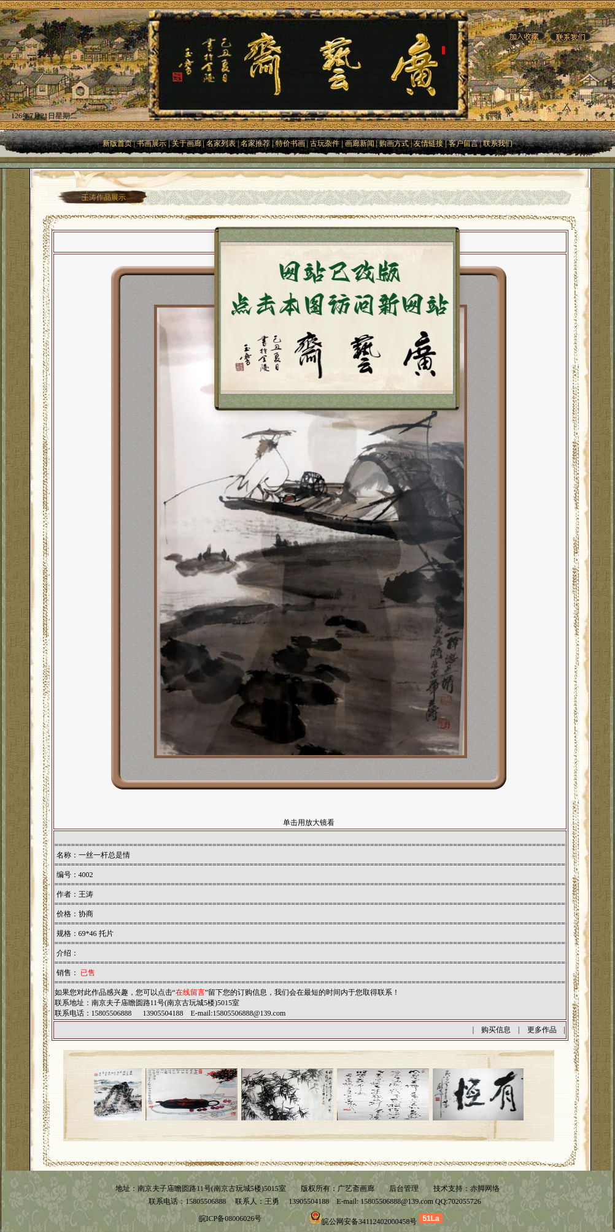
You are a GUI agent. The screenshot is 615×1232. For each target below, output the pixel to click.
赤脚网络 (485, 1188)
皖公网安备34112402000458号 (369, 1221)
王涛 (86, 894)
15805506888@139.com (249, 1013)
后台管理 (404, 1188)
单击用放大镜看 (309, 822)
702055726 (464, 1201)
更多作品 (542, 1029)
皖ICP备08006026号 (230, 1218)
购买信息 (496, 1029)
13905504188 (308, 1201)
